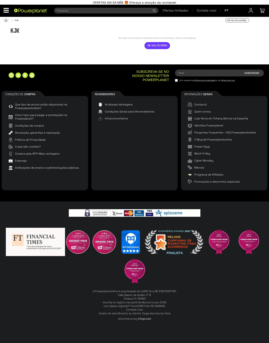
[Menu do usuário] (251, 10)
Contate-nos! (206, 10)
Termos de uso (228, 80)
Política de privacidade (205, 80)
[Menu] (6, 10)
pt (227, 10)
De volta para (157, 45)
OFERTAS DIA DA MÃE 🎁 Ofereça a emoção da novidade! (134, 2)
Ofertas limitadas (175, 10)
